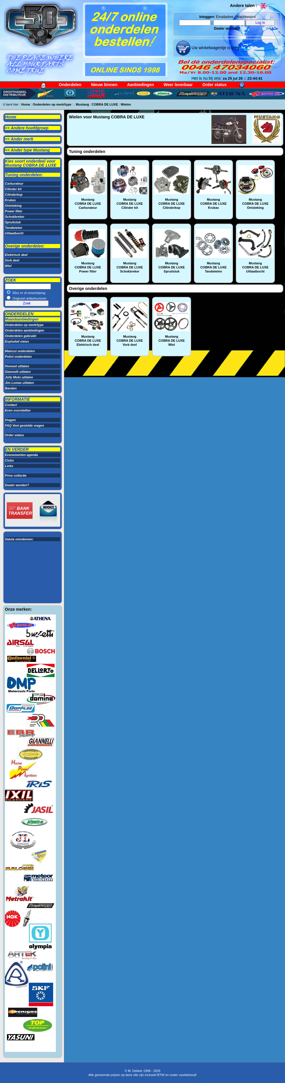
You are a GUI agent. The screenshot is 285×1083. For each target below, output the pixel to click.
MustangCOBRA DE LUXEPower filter (88, 267)
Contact (11, 405)
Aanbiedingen (140, 84)
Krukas (10, 200)
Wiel (8, 266)
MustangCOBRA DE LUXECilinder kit (130, 203)
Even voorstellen (18, 410)
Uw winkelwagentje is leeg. (215, 47)
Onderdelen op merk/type (52, 104)
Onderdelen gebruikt (20, 336)
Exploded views (17, 341)
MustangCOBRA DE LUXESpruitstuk (171, 267)
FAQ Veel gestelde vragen (24, 425)
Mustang (82, 104)
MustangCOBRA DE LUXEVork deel (130, 340)
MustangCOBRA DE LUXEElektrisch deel (88, 340)
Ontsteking (13, 205)
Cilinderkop (14, 194)
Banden (11, 388)
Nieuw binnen (104, 84)
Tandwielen (13, 227)
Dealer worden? (227, 28)
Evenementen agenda (21, 455)
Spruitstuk (13, 222)
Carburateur (14, 183)
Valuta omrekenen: (19, 539)
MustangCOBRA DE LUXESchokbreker (130, 267)
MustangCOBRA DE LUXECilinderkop (171, 203)
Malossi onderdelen (20, 351)
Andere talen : (249, 5)
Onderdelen (70, 84)
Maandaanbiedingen (21, 319)
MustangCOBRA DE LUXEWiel (171, 340)
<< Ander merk (19, 139)
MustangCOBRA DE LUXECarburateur (88, 203)
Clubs (9, 460)
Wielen (126, 104)
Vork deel (12, 260)
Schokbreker (14, 216)
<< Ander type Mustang (27, 150)
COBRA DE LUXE (105, 104)
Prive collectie (15, 475)
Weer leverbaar (178, 84)
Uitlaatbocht (14, 233)
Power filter (13, 211)
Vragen (10, 420)
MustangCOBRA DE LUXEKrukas (213, 203)
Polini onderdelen (18, 356)
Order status (214, 84)
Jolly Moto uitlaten (19, 377)
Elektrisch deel (16, 254)
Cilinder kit (13, 189)
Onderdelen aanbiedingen (24, 330)
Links (9, 466)
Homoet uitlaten (17, 366)
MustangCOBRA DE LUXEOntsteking (255, 203)
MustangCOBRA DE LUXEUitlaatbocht (255, 267)
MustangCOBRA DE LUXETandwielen (213, 267)
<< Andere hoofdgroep (27, 128)
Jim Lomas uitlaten (19, 382)
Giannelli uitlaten (18, 371)
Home (25, 104)
